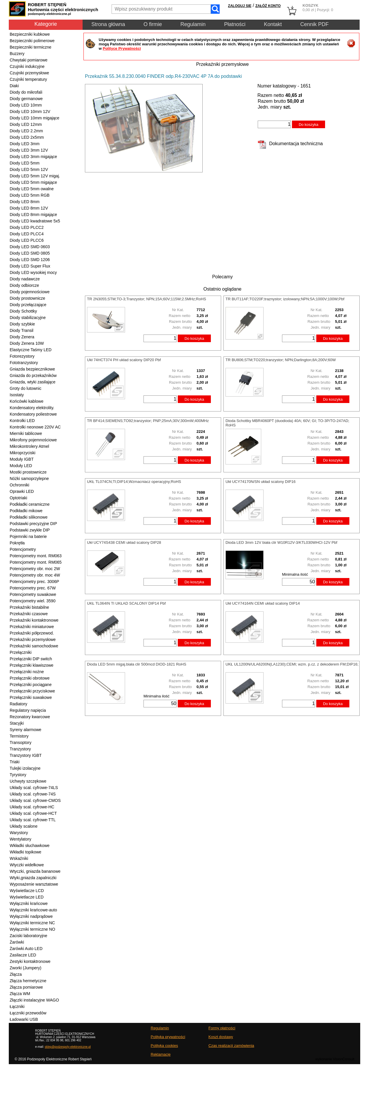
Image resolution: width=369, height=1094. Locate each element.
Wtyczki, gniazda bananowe (35, 871)
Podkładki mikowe (26, 510)
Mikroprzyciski (22, 452)
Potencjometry (23, 549)
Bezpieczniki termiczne (30, 47)
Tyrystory (18, 774)
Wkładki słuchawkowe (29, 845)
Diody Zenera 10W (27, 343)
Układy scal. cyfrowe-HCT (33, 813)
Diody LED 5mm (25, 163)
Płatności (234, 24)
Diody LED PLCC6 (27, 240)
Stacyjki (17, 723)
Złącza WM (20, 993)
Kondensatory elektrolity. (32, 407)
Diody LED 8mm (25, 201)
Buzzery (17, 53)
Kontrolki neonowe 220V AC (35, 427)
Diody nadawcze (25, 279)
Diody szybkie (22, 324)
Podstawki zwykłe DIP (30, 530)
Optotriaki (18, 497)
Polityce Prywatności (122, 48)
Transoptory (20, 742)
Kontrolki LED (22, 420)
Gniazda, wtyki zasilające (32, 382)
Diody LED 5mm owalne (32, 188)
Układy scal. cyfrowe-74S (33, 794)
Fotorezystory (22, 356)
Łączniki (17, 1006)
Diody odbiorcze (24, 285)
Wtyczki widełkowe (27, 864)
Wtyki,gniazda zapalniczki (33, 877)
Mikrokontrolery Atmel (29, 446)
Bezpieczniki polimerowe (32, 40)
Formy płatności (222, 1028)
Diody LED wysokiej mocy (33, 272)
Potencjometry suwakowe (33, 594)
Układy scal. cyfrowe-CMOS (35, 800)
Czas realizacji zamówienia (231, 1045)
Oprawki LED (22, 491)
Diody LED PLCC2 (27, 227)
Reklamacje (161, 1054)
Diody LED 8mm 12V (29, 208)
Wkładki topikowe (25, 852)
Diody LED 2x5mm (27, 137)
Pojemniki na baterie (28, 536)
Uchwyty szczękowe (28, 781)
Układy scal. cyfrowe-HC (32, 807)
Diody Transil (21, 330)
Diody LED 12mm (26, 124)
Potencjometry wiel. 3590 (32, 601)
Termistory (19, 736)
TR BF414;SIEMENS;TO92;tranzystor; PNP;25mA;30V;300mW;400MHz (148, 421)
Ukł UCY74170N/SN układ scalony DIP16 (260, 481)
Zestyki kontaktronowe (30, 961)
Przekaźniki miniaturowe (32, 626)
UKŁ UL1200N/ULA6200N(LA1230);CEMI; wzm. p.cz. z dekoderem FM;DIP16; (292, 664)
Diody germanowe (26, 98)
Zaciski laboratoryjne (28, 935)
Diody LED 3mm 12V (29, 150)
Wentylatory (20, 839)
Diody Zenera (22, 337)
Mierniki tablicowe (26, 433)
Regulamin (193, 24)
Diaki (14, 85)
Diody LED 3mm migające (33, 156)
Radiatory (18, 704)
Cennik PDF (314, 24)
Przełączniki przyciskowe (32, 691)
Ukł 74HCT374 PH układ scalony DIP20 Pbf (124, 360)
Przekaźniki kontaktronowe (34, 620)
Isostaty (17, 394)
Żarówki (17, 942)
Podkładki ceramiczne (29, 504)
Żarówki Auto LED (26, 948)
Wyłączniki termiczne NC (32, 922)
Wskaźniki (19, 858)
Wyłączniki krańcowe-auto (33, 910)
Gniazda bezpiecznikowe (32, 369)
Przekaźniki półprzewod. (32, 633)
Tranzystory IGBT (26, 755)
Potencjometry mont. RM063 (36, 555)
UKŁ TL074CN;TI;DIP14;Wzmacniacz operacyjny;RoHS (134, 481)
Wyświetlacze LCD (27, 890)
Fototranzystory (24, 362)
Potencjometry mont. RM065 (36, 562)
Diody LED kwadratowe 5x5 (35, 221)
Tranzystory (20, 749)
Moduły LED (21, 465)
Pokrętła (17, 543)
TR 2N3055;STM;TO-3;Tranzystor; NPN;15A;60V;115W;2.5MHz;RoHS (146, 299)
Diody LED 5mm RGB (29, 195)
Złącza (16, 974)
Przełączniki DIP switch (31, 658)
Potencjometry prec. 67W (33, 588)
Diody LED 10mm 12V (30, 111)
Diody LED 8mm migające (33, 214)
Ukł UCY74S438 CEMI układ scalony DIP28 (124, 542)
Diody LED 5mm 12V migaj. (35, 176)
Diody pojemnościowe (29, 291)
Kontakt (273, 24)
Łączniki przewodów (28, 1013)
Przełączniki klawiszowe (31, 665)
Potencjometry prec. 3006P (34, 581)
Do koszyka (308, 124)
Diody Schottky (23, 311)
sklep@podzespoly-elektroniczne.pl (68, 1046)
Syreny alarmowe (25, 729)
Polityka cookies (164, 1045)
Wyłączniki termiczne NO (32, 929)
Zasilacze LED (23, 955)
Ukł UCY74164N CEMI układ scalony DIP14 (263, 603)
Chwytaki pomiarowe (28, 60)
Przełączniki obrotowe (29, 678)
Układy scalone (23, 826)
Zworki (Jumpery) (25, 968)
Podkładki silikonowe (28, 517)
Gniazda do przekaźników (33, 375)
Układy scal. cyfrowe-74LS (34, 787)
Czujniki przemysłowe (29, 73)
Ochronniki (19, 485)
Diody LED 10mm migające (34, 118)
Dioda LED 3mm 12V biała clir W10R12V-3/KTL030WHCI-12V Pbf (281, 542)
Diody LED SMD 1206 (30, 259)
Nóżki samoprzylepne (29, 478)
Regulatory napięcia (28, 710)
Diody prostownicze (27, 298)
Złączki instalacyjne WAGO (34, 1000)
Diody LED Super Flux (30, 266)
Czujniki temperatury (28, 79)
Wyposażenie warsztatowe (34, 884)
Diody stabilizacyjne (28, 317)
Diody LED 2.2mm (26, 130)
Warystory (19, 832)
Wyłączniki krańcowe (29, 903)
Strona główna (108, 24)
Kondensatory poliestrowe (33, 414)
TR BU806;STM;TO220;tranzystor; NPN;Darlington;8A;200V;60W (281, 360)
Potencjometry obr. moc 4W (35, 575)
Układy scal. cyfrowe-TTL (33, 819)
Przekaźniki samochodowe (34, 646)
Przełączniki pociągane (31, 684)
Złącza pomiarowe (26, 987)
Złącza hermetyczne (28, 980)
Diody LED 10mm (26, 105)
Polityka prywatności (168, 1037)
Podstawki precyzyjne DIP (33, 523)
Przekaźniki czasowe (29, 613)
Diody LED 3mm (25, 143)
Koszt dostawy (221, 1037)
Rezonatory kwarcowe (30, 716)
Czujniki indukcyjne (27, 66)
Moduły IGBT (22, 459)
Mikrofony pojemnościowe (33, 440)
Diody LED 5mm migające (33, 182)
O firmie (153, 24)
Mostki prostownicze (28, 472)
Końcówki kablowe (26, 401)
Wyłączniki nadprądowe (31, 916)
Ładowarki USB (24, 1019)
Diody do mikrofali (26, 92)
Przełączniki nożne (27, 671)
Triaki (15, 761)
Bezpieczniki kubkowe (30, 34)
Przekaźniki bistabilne (29, 607)
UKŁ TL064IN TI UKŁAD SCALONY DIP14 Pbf (126, 603)
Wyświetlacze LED (27, 897)
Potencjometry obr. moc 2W (35, 568)
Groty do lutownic (25, 388)
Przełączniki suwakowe (31, 697)
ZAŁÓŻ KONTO (268, 6)
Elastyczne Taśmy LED (31, 349)
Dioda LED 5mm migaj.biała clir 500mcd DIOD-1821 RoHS (136, 664)
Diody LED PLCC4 (27, 234)
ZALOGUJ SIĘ (240, 6)
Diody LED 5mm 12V (29, 169)
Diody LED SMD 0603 (30, 246)
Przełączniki (21, 652)
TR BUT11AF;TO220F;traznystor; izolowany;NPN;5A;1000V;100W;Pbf (285, 299)
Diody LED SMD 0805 (30, 253)
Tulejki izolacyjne (25, 768)
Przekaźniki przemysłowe (33, 639)
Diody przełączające (28, 304)
